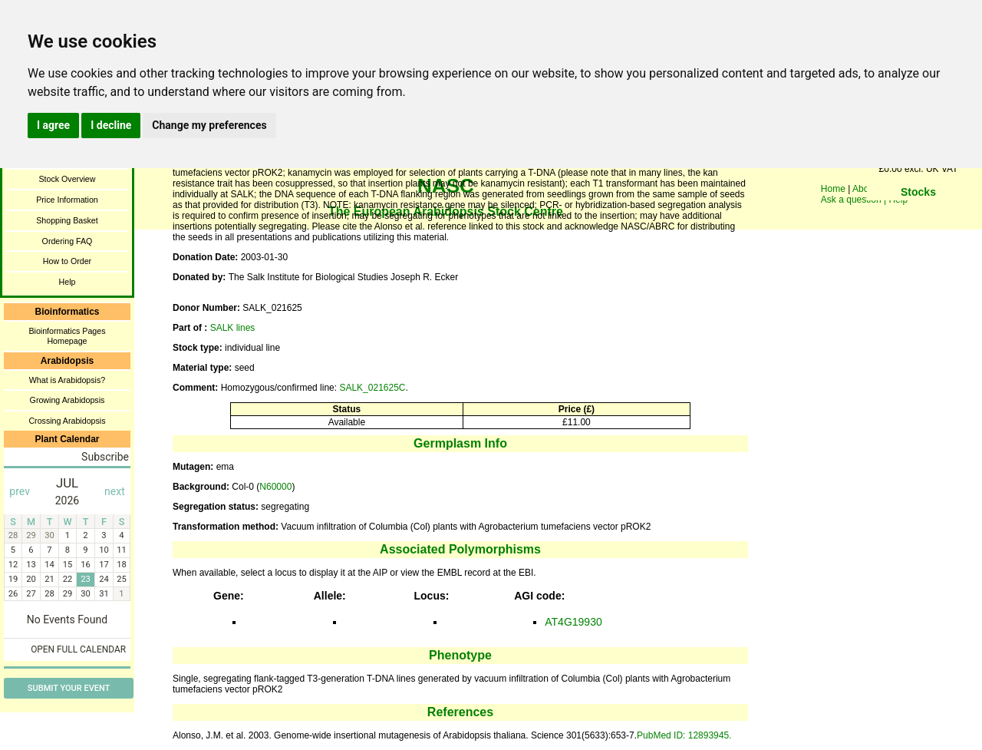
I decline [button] (111, 125)
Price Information (67, 199)
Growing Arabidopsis (67, 400)
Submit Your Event (69, 688)
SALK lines (232, 327)
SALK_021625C (372, 387)
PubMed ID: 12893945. (684, 735)
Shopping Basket (67, 220)
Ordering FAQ (67, 241)
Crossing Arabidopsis (66, 420)
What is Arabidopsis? (67, 380)
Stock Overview (66, 178)
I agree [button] (53, 125)
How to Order (67, 261)
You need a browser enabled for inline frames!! (918, 214)
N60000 (275, 486)
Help (67, 281)
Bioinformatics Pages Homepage (66, 335)
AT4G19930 (573, 622)
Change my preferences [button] (209, 125)
